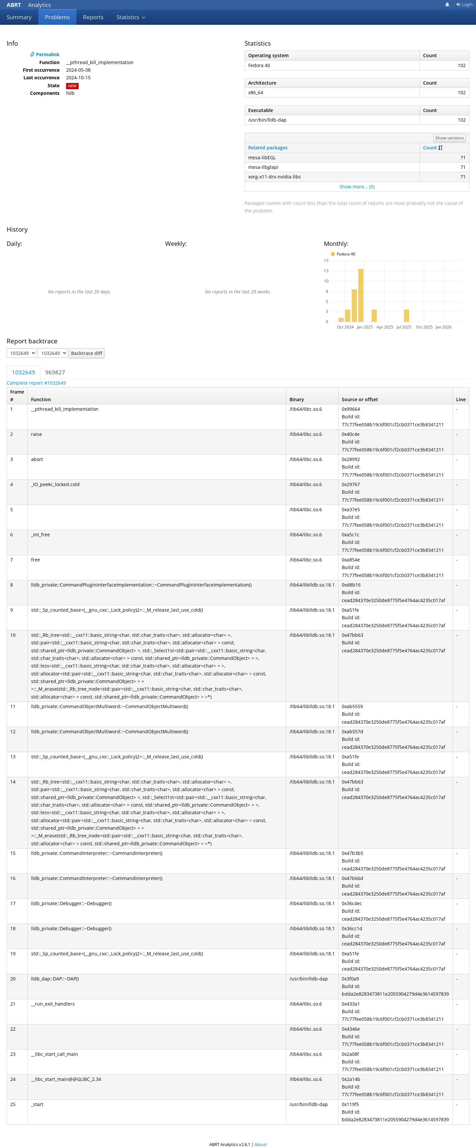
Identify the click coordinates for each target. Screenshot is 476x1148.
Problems (57, 17)
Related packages (268, 147)
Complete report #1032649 (36, 383)
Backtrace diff (86, 353)
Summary (19, 17)
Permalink (45, 54)
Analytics (29, 5)
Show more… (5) (357, 186)
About (261, 1144)
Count (430, 147)
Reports (93, 17)
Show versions (449, 138)
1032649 (23, 372)
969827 (55, 372)
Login (464, 4)
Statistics (131, 17)
